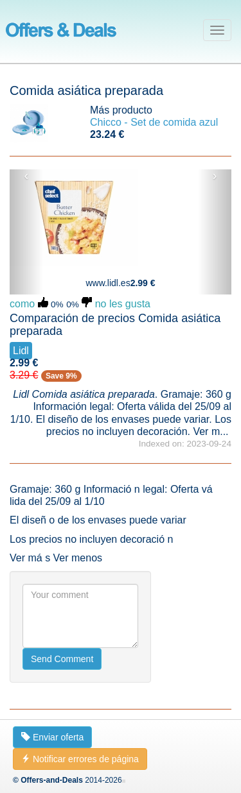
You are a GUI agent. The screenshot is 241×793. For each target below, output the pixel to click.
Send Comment (62, 659)
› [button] (215, 175)
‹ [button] (26, 175)
